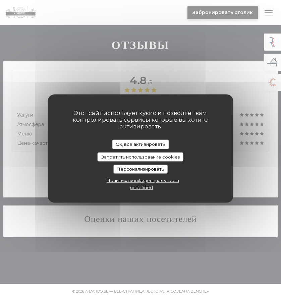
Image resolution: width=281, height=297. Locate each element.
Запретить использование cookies (140, 156)
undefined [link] (141, 187)
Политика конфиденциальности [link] (143, 180)
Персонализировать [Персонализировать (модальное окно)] (140, 169)
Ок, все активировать (140, 144)
